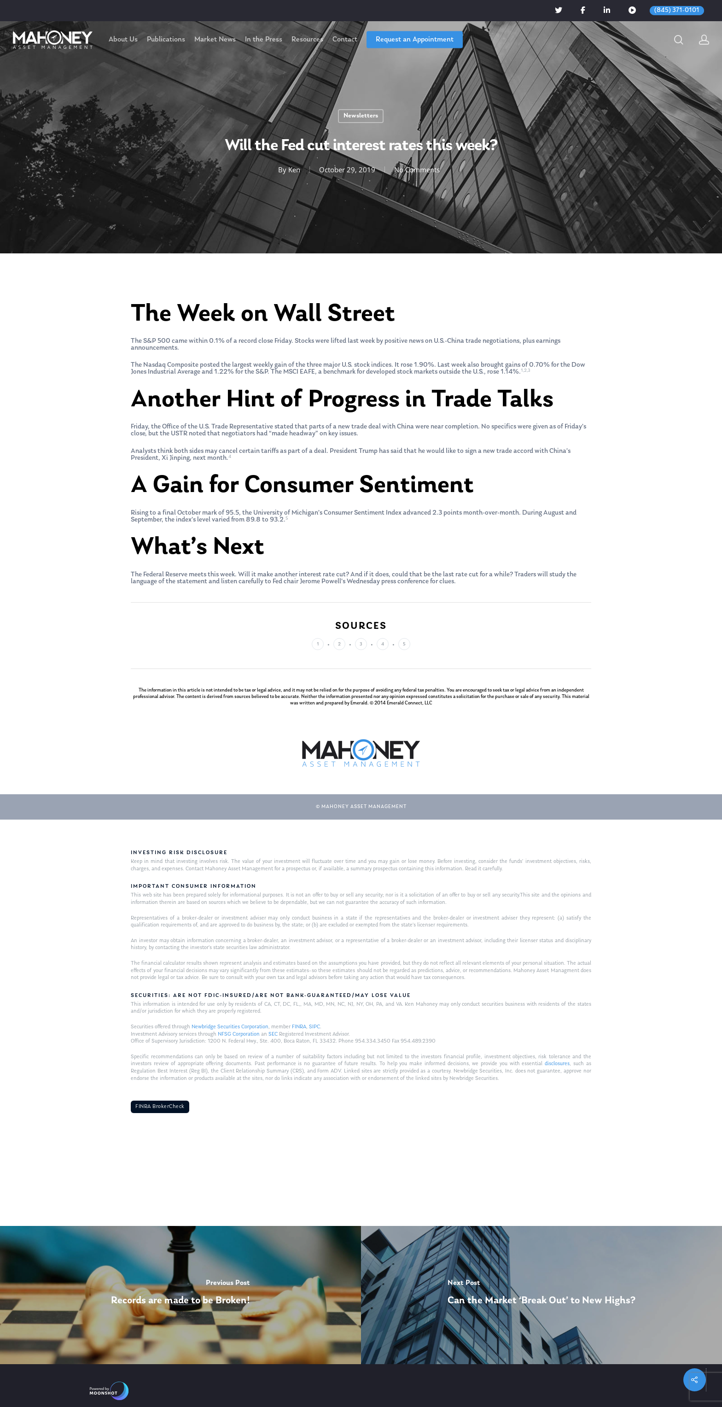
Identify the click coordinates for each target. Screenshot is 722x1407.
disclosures (557, 1064)
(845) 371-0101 (676, 10)
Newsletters (361, 115)
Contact (344, 39)
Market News (215, 39)
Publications (166, 39)
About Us (123, 39)
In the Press (263, 39)
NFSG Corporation (239, 1034)
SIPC (314, 1027)
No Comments (417, 169)
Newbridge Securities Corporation (230, 1027)
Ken (294, 169)
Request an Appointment (415, 39)
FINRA (299, 1027)
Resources (307, 39)
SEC (273, 1034)
